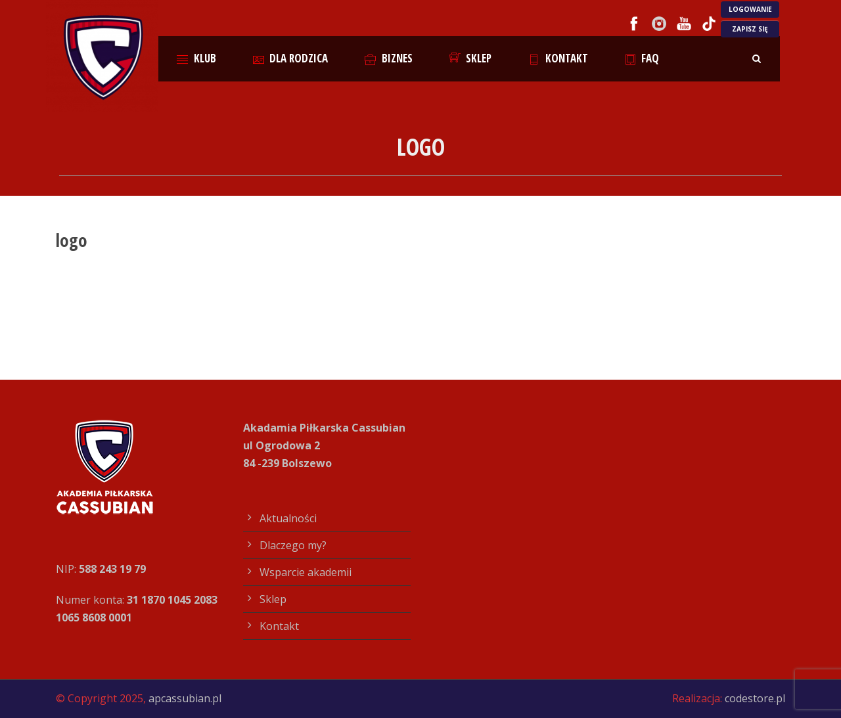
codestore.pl (755, 698)
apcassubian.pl (184, 698)
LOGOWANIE (750, 9)
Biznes (389, 58)
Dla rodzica (291, 58)
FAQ (642, 58)
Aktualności (288, 518)
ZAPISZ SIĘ (750, 29)
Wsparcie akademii (306, 572)
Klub (196, 58)
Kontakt (558, 58)
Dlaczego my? (293, 545)
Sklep (470, 58)
